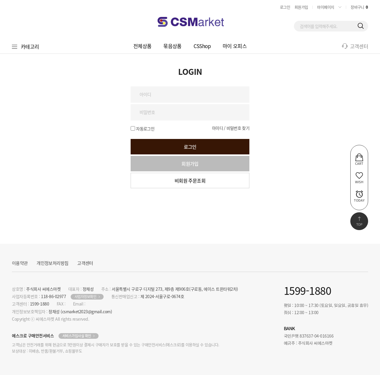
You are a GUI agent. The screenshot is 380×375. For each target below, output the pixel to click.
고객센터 (85, 263)
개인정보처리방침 (52, 263)
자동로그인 (145, 129)
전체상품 (142, 46)
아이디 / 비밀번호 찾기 (230, 128)
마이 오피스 (235, 46)
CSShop (202, 46)
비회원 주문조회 (190, 180)
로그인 (285, 7)
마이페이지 (325, 7)
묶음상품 (172, 46)
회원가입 (301, 7)
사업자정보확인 (85, 296)
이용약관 (20, 263)
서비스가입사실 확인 (76, 335)
